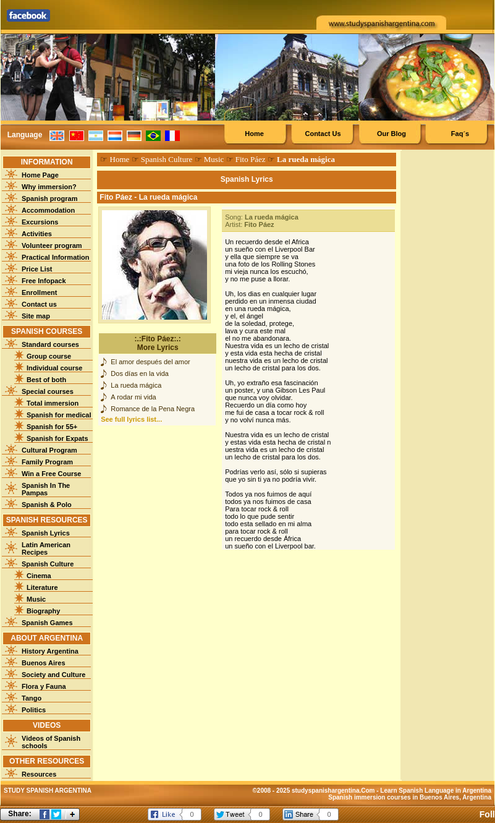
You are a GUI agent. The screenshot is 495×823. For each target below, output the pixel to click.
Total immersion (52, 403)
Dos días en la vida (140, 373)
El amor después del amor (150, 361)
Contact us (39, 304)
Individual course (54, 368)
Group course (49, 356)
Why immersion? (49, 186)
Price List (37, 269)
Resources (39, 774)
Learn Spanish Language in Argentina (435, 790)
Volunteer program (52, 245)
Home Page (40, 175)
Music (36, 599)
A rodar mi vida (133, 397)
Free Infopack (44, 280)
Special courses (48, 391)
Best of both (46, 379)
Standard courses (50, 344)
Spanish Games (47, 622)
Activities (37, 233)
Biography (43, 611)
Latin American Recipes (46, 548)
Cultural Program (49, 450)
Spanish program (49, 198)
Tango (31, 698)
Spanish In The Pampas (46, 489)
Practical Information (55, 257)
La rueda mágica (136, 385)
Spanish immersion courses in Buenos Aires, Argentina (409, 797)
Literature (42, 587)
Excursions (40, 222)
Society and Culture (53, 674)
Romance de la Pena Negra (153, 408)
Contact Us (323, 133)
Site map (36, 316)
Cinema (39, 575)
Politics (34, 710)
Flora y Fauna (44, 686)
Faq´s (460, 133)
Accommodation (48, 210)
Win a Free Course (51, 473)
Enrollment (39, 292)
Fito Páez (250, 159)
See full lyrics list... (131, 419)
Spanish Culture (48, 564)
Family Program (47, 462)
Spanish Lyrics (46, 533)
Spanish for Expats (57, 438)
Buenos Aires (44, 663)
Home (254, 133)
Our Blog (391, 133)
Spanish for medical (59, 415)
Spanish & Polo (47, 504)
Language (25, 134)
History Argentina (50, 651)
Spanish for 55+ (52, 426)
